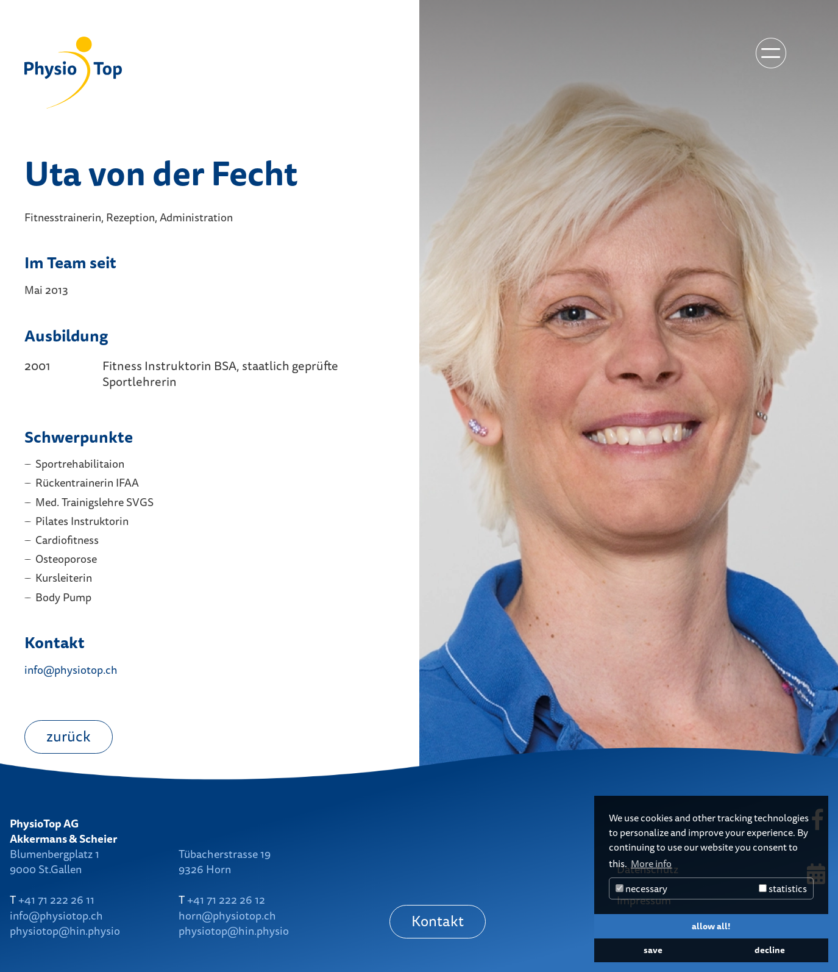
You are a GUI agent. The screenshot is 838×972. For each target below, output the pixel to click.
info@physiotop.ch (71, 669)
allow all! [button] (711, 926)
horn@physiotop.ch (227, 915)
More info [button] (651, 863)
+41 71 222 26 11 (56, 899)
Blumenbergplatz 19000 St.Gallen (54, 861)
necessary (641, 888)
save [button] (653, 950)
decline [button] (770, 950)
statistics (783, 888)
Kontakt (437, 920)
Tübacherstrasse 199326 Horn (225, 861)
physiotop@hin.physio (65, 930)
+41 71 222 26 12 (226, 899)
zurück (68, 736)
